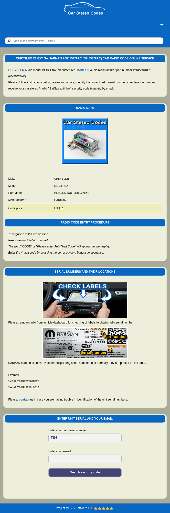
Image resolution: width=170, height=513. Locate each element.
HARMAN (82, 70)
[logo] (84, 9)
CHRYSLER (16, 70)
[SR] (85, 438)
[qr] (84, 40)
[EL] (85, 459)
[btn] (8, 41)
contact (24, 399)
